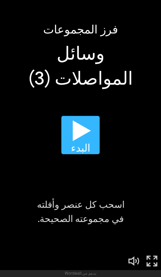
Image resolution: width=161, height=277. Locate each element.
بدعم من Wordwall (80, 273)
